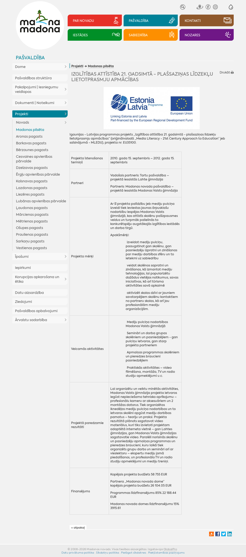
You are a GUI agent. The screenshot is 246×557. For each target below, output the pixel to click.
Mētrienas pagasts (32, 221)
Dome (20, 66)
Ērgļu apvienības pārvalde (38, 174)
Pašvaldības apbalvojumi (36, 311)
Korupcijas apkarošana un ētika (37, 279)
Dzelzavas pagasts (32, 167)
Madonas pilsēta (30, 129)
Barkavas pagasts (31, 143)
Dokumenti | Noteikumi (34, 103)
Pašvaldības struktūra (33, 78)
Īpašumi (21, 256)
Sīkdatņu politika (107, 552)
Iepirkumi (23, 267)
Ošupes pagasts (29, 228)
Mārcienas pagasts (32, 214)
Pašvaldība (30, 58)
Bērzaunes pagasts (32, 150)
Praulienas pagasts (32, 234)
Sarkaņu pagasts (30, 241)
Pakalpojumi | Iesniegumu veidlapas (36, 89)
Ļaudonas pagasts (32, 208)
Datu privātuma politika (78, 552)
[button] (231, 7)
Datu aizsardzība (29, 292)
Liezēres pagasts (30, 194)
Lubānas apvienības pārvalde (41, 201)
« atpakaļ (78, 527)
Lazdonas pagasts (31, 188)
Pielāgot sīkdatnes (133, 552)
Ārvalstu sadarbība (31, 320)
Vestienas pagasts (31, 248)
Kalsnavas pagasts (31, 181)
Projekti (21, 114)
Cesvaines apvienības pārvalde (34, 159)
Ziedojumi (23, 301)
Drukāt (227, 72)
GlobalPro (170, 549)
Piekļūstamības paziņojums (166, 552)
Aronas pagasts (29, 136)
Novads (22, 122)
